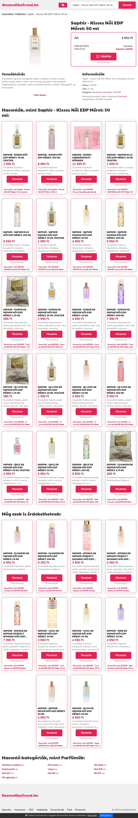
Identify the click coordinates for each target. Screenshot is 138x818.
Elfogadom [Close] (106, 815)
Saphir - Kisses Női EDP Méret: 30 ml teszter (15, 157)
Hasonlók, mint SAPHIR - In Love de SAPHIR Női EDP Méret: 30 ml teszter (51, 424)
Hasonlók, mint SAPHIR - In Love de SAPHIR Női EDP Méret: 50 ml (86, 424)
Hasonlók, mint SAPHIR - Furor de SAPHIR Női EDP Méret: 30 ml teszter (51, 347)
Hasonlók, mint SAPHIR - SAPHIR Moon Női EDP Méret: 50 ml (50, 746)
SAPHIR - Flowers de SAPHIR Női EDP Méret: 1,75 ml (120, 467)
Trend (69, 810)
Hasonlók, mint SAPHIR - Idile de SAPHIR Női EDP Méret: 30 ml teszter (17, 502)
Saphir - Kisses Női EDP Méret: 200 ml (50, 156)
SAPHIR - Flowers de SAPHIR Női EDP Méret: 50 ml (16, 556)
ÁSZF (31, 810)
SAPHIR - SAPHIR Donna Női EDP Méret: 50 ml (82, 234)
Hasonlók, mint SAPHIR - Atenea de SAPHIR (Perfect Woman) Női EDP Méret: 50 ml (120, 591)
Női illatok (107, 92)
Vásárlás (103, 56)
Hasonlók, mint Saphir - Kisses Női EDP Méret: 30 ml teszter (17, 190)
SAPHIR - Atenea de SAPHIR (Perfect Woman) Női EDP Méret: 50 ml (119, 557)
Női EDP (117, 92)
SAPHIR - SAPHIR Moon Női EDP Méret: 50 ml (51, 711)
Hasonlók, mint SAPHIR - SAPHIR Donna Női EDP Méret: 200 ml (120, 269)
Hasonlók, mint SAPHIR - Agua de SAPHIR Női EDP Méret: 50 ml (86, 744)
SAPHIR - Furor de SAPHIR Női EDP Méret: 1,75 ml (14, 312)
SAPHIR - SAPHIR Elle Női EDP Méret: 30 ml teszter (120, 157)
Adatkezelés (42, 810)
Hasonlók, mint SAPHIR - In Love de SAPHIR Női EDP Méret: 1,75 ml (17, 424)
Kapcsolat (6, 810)
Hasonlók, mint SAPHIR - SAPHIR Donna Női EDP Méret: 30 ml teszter (51, 269)
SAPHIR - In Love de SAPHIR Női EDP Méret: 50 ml (84, 389)
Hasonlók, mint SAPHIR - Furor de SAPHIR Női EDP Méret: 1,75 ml (17, 347)
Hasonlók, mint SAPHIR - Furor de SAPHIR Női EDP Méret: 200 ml (120, 347)
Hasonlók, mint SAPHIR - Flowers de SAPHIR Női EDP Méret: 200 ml (50, 591)
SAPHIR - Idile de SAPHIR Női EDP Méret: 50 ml (48, 467)
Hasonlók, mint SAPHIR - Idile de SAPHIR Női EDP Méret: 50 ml (51, 500)
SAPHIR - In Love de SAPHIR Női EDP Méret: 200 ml (119, 389)
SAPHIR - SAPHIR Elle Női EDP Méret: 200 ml (17, 233)
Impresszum (20, 810)
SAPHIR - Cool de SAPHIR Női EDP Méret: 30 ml (48, 633)
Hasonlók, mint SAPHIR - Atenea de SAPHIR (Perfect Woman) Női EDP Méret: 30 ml (85, 591)
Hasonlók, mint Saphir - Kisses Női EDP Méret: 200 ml (51, 190)
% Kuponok (80, 810)
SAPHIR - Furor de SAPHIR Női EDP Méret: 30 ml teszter (51, 312)
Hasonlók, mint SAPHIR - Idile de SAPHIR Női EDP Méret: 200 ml (85, 502)
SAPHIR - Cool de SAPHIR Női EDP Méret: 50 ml (83, 633)
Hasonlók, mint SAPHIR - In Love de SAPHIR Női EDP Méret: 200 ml (120, 424)
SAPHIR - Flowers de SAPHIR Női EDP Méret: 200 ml (51, 556)
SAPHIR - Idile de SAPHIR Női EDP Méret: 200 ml (82, 467)
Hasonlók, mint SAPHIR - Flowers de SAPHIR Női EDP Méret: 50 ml (15, 591)
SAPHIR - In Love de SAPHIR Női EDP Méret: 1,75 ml (15, 389)
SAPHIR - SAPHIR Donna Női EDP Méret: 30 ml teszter (51, 234)
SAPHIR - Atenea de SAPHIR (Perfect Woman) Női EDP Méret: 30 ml (84, 557)
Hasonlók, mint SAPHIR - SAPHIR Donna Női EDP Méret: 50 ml (85, 269)
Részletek (17, 179)
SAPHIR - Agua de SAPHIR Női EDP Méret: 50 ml (83, 711)
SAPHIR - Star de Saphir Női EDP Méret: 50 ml (117, 633)
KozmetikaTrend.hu (20, 4)
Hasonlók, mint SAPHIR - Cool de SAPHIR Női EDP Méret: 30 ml (51, 667)
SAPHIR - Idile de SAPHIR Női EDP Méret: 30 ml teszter (16, 467)
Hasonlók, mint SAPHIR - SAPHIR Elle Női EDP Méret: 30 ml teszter (120, 192)
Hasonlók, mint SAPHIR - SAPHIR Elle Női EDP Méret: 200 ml (17, 269)
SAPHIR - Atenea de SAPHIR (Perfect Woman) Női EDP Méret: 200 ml (15, 635)
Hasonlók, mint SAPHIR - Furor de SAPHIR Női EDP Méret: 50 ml (86, 345)
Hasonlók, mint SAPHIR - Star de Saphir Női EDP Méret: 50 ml (120, 667)
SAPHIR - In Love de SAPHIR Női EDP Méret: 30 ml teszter (51, 389)
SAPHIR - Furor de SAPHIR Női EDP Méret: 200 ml (118, 312)
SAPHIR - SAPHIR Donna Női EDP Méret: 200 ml (117, 234)
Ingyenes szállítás (124, 49)
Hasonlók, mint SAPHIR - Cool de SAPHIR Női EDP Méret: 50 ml (86, 667)
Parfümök (97, 92)
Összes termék (57, 810)
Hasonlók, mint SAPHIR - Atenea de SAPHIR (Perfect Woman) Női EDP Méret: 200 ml (17, 668)
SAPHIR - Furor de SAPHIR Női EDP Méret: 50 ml (83, 312)
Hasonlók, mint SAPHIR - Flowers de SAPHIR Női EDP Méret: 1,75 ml (119, 502)
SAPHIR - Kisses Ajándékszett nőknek (81, 157)
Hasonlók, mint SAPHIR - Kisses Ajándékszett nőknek (84, 190)
